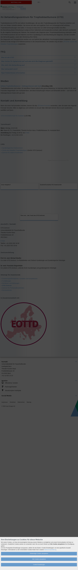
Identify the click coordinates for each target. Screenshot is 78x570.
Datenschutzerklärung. (50, 549)
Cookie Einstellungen (39, 564)
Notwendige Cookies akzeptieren (39, 553)
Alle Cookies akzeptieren (39, 559)
